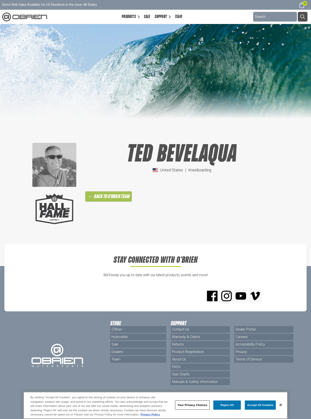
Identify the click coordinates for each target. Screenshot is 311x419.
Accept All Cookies (260, 405)
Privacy (241, 352)
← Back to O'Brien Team (108, 196)
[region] (155, 405)
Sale (147, 16)
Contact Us (180, 329)
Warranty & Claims (186, 337)
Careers (242, 337)
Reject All (227, 405)
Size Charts (180, 374)
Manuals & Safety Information (195, 382)
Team (178, 16)
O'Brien (117, 329)
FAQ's (176, 367)
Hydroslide (120, 337)
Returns (178, 344)
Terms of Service (249, 359)
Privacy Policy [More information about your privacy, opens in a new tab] (150, 414)
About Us (179, 359)
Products (129, 16)
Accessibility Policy (250, 344)
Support (161, 16)
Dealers (117, 352)
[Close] (280, 405)
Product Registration (188, 352)
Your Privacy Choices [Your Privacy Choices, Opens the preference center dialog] (192, 405)
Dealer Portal (246, 329)
